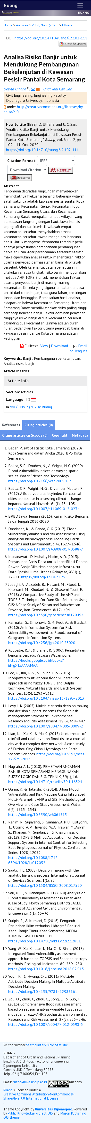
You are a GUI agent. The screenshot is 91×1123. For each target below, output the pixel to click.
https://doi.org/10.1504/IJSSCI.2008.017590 (45, 885)
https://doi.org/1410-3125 (43, 576)
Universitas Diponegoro (53, 1109)
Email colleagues (78, 348)
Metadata (80, 435)
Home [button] (8, 25)
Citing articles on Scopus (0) (25, 435)
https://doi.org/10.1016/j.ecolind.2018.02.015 (46, 968)
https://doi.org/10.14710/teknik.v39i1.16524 (45, 781)
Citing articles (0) (39, 425)
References (11, 425)
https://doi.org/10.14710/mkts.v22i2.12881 (44, 941)
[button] (5, 106)
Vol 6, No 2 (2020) (45, 25)
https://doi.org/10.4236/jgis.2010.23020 (41, 642)
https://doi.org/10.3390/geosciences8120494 (45, 614)
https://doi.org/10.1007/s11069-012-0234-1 (45, 508)
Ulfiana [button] (67, 25)
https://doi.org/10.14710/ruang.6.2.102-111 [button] (42, 149)
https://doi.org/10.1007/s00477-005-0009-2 (45, 726)
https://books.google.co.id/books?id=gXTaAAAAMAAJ (36, 663)
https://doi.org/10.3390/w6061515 (37, 814)
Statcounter (35, 1045)
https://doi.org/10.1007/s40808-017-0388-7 (45, 549)
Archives (22, 25)
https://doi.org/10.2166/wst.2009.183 (40, 480)
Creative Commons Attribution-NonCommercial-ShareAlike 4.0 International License (38, 1096)
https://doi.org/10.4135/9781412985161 (42, 991)
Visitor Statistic (56, 1045)
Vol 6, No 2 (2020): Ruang (31, 406)
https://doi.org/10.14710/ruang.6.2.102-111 (51, 38)
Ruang (10, 5)
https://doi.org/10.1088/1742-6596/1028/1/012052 (33, 860)
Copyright (59, 435)
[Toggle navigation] (80, 5)
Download (59, 345)
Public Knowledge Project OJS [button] (30, 1113)
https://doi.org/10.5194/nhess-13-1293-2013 (46, 698)
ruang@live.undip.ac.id (30, 1082)
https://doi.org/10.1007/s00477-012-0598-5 (45, 1024)
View (44, 345)
